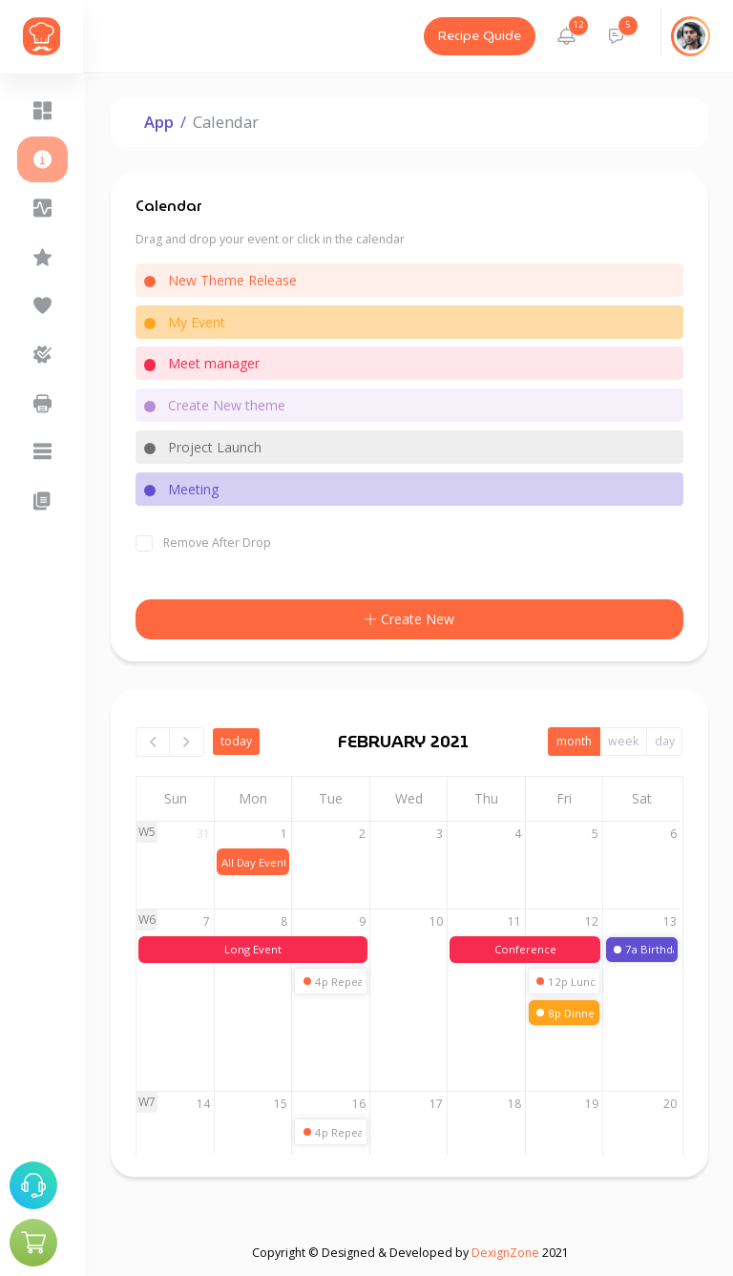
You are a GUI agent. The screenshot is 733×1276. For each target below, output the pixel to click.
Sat (644, 798)
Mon (255, 798)
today (237, 741)
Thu (487, 798)
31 (204, 834)
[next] (188, 742)
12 (593, 921)
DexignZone (505, 1253)
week (623, 741)
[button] (567, 36)
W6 (148, 919)
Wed (410, 798)
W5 (148, 832)
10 (438, 921)
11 (515, 921)
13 (672, 921)
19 (593, 1104)
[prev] (154, 742)
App (160, 122)
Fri (565, 798)
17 (438, 1104)
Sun (176, 798)
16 (359, 1104)
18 (515, 1104)
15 (282, 1104)
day (665, 741)
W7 (148, 1102)
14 (204, 1104)
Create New (410, 620)
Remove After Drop (218, 542)
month (574, 741)
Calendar (227, 122)
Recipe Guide (479, 36)
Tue (333, 798)
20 (672, 1104)
